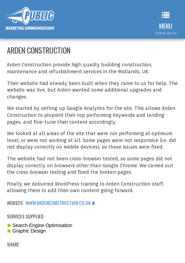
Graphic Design (29, 231)
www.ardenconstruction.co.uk (58, 202)
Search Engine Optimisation (42, 225)
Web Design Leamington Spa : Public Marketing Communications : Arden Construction (34, 22)
